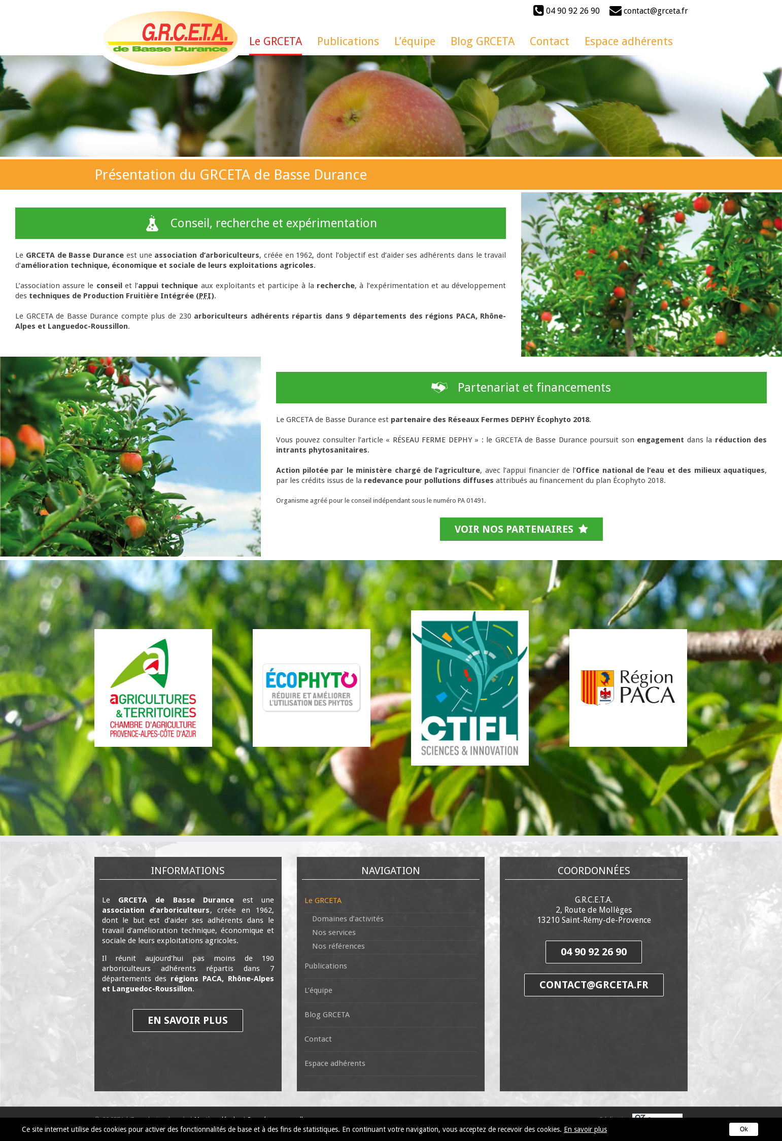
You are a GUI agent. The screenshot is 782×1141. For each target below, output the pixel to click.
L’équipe (318, 990)
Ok (743, 1129)
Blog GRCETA (327, 1014)
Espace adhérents (334, 1063)
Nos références (338, 946)
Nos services (334, 932)
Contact (318, 1039)
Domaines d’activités (348, 918)
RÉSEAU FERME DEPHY (432, 439)
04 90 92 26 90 (566, 10)
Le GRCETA (323, 900)
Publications (325, 966)
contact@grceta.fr (648, 11)
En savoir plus (585, 1129)
